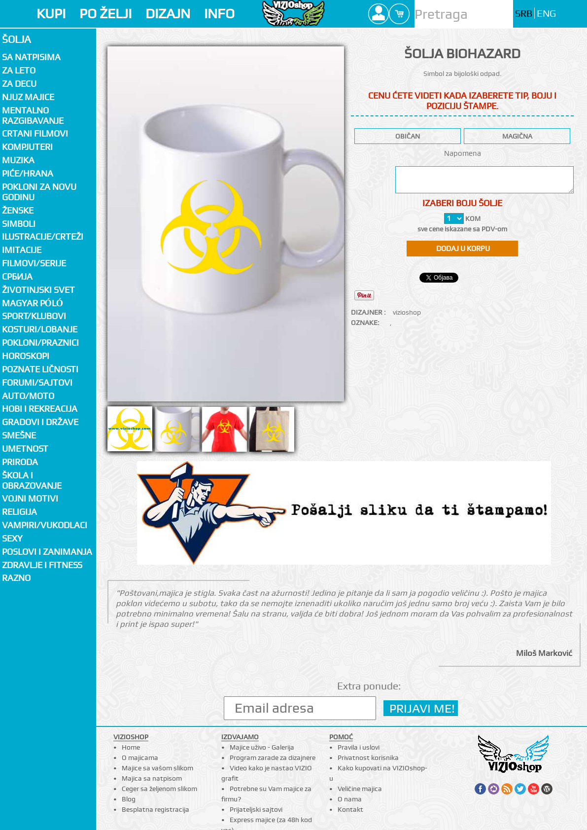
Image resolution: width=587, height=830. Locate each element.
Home (131, 747)
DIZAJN (167, 13)
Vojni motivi (30, 498)
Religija (19, 511)
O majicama (140, 757)
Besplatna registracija (155, 809)
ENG (546, 13)
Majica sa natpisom (152, 778)
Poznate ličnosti (40, 369)
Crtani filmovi (35, 133)
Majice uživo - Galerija (262, 747)
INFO (219, 13)
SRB (523, 13)
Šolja (16, 39)
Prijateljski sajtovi (256, 809)
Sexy (12, 538)
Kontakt (350, 809)
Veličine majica (360, 789)
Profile (378, 13)
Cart (399, 13)
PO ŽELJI (105, 13)
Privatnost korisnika (368, 757)
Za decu (19, 83)
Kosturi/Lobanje (39, 329)
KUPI (51, 13)
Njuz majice (28, 97)
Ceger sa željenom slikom (159, 789)
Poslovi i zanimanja (47, 551)
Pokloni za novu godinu (39, 191)
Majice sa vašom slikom (157, 768)
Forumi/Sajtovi (37, 382)
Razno (16, 578)
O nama (350, 799)
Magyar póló (32, 303)
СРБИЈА (17, 276)
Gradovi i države (40, 422)
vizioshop (407, 312)
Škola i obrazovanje (32, 480)
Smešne (19, 435)
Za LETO (18, 70)
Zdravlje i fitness (42, 565)
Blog (129, 799)
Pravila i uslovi (359, 747)
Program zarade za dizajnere (272, 757)
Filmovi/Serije (34, 263)
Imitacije (21, 250)
